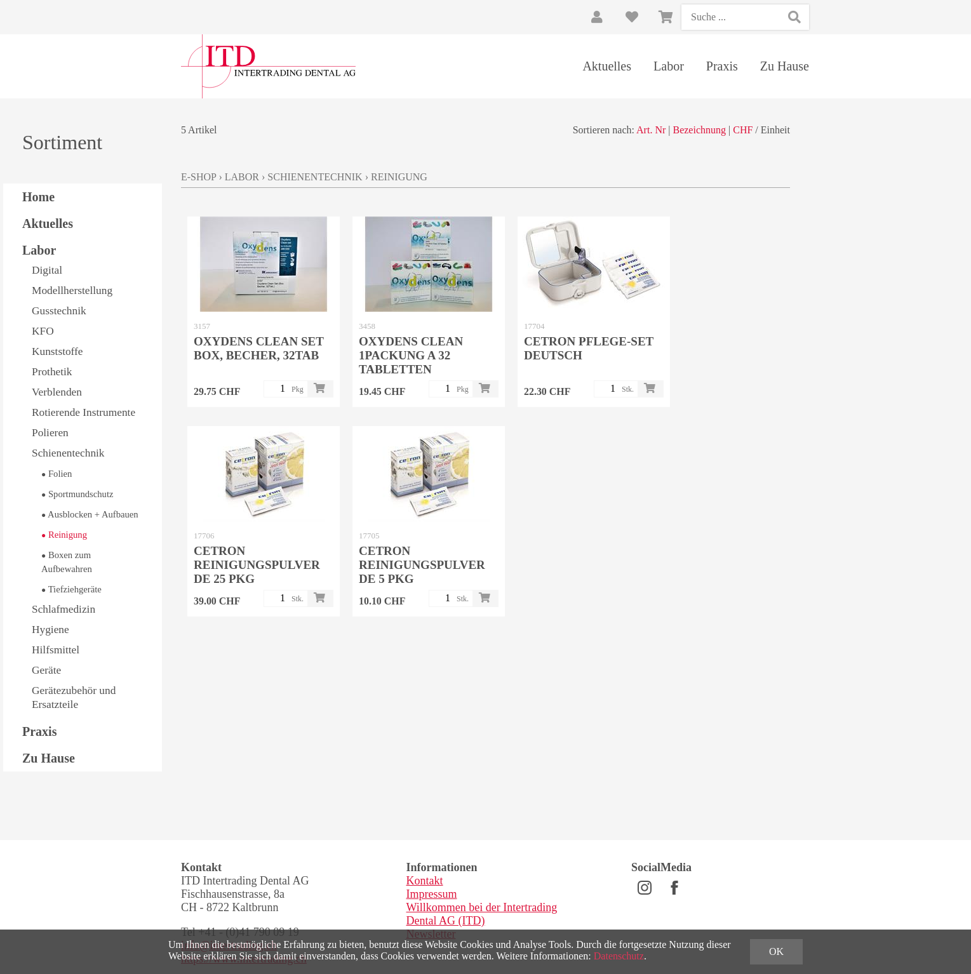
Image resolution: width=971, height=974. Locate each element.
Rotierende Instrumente (83, 412)
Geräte (46, 670)
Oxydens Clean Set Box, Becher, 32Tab (258, 348)
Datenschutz (619, 956)
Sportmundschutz (77, 494)
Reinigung (64, 535)
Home (38, 197)
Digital (47, 270)
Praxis (722, 66)
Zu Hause (784, 66)
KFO (43, 331)
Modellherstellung (72, 290)
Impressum (431, 894)
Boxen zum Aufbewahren (66, 562)
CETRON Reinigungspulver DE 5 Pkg (422, 564)
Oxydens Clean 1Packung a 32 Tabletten (411, 355)
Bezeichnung (699, 129)
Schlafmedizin (63, 609)
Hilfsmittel (55, 650)
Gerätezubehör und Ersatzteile (74, 697)
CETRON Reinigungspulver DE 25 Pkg (257, 564)
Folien (56, 474)
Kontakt (424, 880)
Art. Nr (651, 129)
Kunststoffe (57, 351)
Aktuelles (606, 66)
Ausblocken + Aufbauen (89, 514)
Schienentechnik (68, 453)
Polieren (50, 433)
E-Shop (198, 176)
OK (776, 951)
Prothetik (52, 372)
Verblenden (57, 392)
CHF (743, 129)
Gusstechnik (59, 311)
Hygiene (50, 630)
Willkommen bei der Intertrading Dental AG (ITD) (482, 914)
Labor (668, 66)
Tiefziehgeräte (71, 589)
